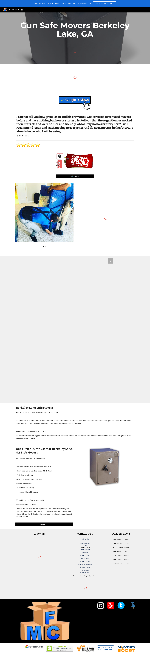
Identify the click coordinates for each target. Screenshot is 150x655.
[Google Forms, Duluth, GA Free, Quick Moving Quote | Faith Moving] (75, 329)
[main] (75, 29)
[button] (147, 9)
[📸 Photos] (75, 176)
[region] (75, 3)
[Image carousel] (44, 215)
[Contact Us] (44, 524)
